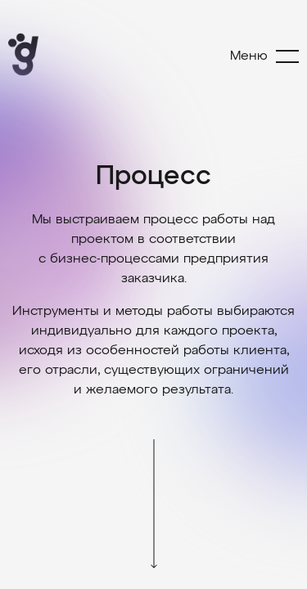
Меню (249, 56)
